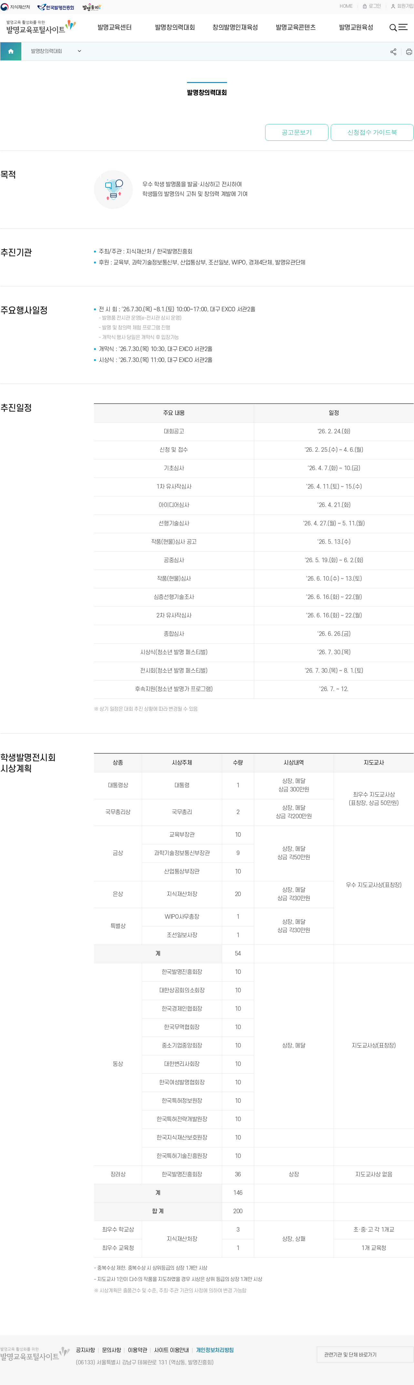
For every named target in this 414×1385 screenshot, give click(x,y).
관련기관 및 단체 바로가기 (350, 1355)
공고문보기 (288, 132)
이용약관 (137, 1350)
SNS (393, 51)
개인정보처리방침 (215, 1350)
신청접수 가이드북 (369, 132)
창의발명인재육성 (235, 27)
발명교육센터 (115, 27)
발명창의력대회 (175, 27)
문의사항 (111, 1350)
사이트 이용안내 (171, 1350)
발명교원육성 (356, 27)
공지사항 (85, 1350)
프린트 (409, 51)
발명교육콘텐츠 (296, 27)
